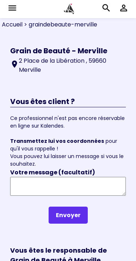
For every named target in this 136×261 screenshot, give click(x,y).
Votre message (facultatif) (52, 172)
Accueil (12, 24)
